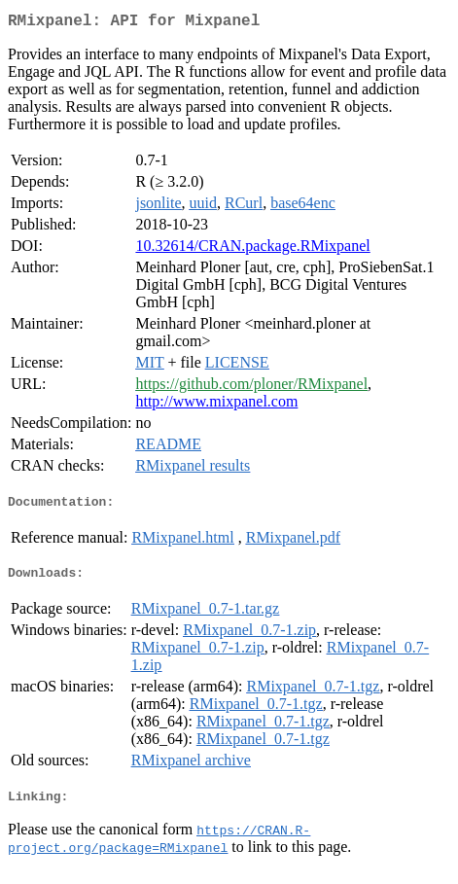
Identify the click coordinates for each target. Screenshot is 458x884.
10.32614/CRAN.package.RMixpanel (252, 249)
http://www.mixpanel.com (216, 405)
